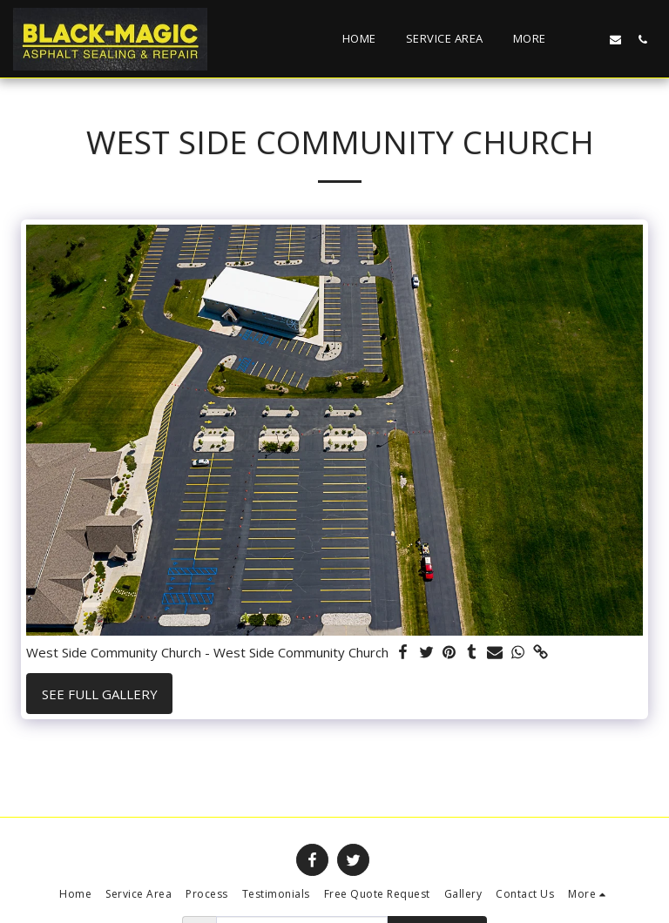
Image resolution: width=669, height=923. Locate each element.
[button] (588, 39)
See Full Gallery (100, 694)
